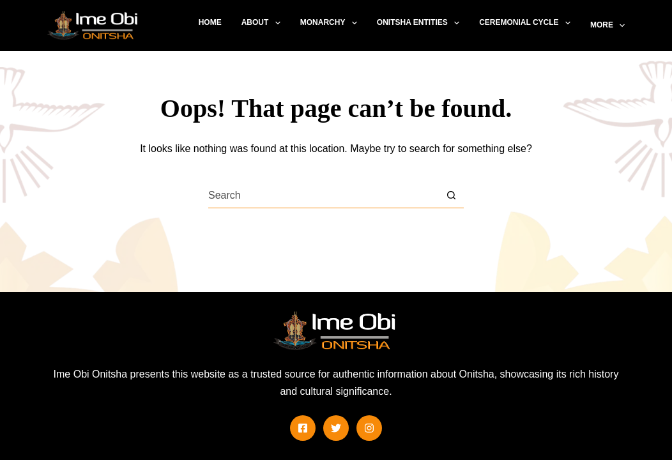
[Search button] (451, 195)
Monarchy (331, 23)
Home (210, 22)
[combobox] (323, 195)
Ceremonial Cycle (527, 23)
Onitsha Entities (420, 23)
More (607, 25)
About (263, 23)
